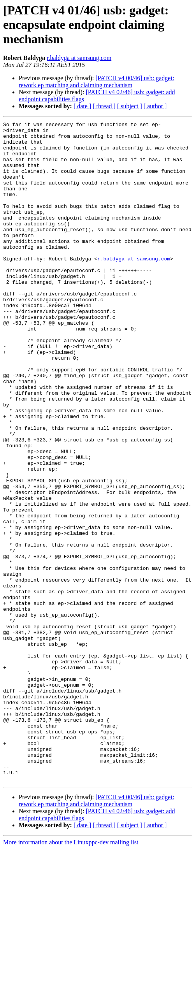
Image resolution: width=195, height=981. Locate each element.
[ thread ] (104, 106)
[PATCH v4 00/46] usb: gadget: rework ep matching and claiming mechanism (96, 81)
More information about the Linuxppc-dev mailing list (70, 974)
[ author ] (155, 106)
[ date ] (82, 106)
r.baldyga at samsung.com (79, 57)
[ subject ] (129, 106)
